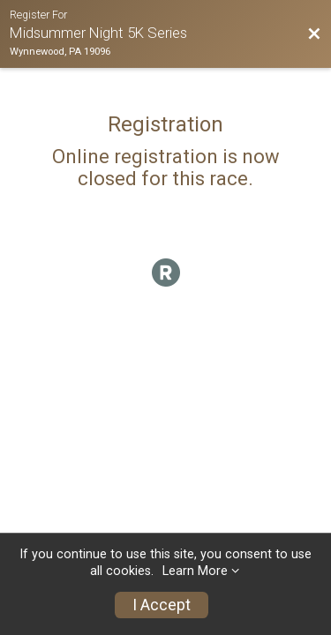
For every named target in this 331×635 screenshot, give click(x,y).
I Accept (161, 605)
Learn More (195, 571)
